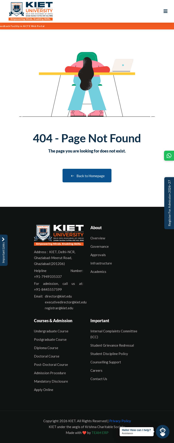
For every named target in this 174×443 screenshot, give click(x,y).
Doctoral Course (46, 356)
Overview (97, 238)
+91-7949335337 (48, 276)
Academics (98, 271)
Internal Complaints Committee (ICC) (113, 334)
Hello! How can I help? (136, 430)
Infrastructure (101, 263)
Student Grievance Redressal (112, 345)
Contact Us (98, 379)
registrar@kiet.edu (59, 308)
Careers (96, 370)
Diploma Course (46, 348)
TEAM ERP (100, 433)
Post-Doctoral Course (51, 364)
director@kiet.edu (58, 296)
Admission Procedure (50, 373)
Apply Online (43, 390)
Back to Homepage (87, 176)
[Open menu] (165, 11)
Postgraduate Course (50, 339)
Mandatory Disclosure (51, 381)
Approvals (98, 255)
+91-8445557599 (48, 289)
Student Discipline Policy (109, 354)
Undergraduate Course (51, 331)
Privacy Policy (120, 421)
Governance (99, 246)
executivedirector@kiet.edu (66, 302)
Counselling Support (105, 362)
